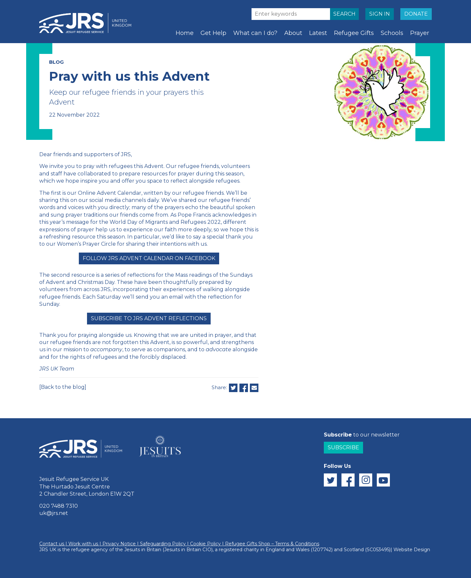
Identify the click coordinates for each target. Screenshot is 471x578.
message (77, 222)
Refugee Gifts (354, 33)
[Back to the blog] (62, 387)
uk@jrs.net (53, 513)
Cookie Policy (205, 544)
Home (185, 33)
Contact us (51, 544)
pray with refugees (107, 166)
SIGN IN (379, 14)
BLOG (56, 62)
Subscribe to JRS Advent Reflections (149, 318)
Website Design (411, 550)
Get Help (213, 33)
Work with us (83, 544)
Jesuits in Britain (142, 550)
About (293, 33)
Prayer (419, 33)
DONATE (416, 14)
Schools (392, 33)
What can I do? (255, 33)
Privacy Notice (119, 544)
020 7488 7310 (58, 506)
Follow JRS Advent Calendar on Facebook (149, 258)
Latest (318, 33)
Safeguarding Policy (163, 544)
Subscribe (343, 447)
